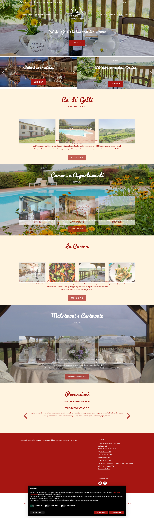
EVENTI (112, 14)
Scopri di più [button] (37, 512)
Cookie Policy (110, 466)
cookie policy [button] (57, 494)
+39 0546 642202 (27, 2)
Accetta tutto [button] (116, 512)
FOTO (120, 14)
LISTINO (49, 14)
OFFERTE (104, 14)
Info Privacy (101, 466)
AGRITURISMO (27, 14)
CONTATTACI (77, 43)
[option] (38, 72)
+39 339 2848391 (40, 2)
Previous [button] (3, 73)
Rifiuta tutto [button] (101, 512)
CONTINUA (38, 82)
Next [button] (74, 73)
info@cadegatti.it (53, 2)
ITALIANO (128, 2)
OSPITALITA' (39, 14)
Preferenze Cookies (104, 469)
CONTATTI (128, 14)
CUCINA (57, 14)
